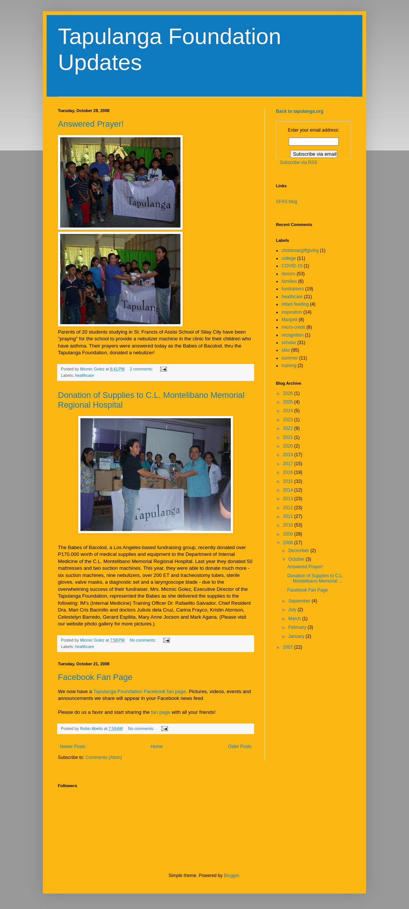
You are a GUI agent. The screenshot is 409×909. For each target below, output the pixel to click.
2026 (288, 393)
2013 (288, 498)
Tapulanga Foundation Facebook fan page (139, 691)
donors (288, 273)
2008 (288, 542)
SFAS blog (286, 201)
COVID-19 (292, 266)
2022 (288, 428)
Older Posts (239, 746)
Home (157, 746)
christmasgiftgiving (300, 250)
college (289, 258)
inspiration (292, 312)
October (297, 559)
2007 (288, 647)
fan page (160, 712)
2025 (288, 402)
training (289, 365)
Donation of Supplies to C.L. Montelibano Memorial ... (315, 578)
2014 (288, 490)
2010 (288, 525)
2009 (288, 534)
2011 (288, 516)
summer (290, 358)
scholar (289, 342)
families (289, 281)
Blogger (231, 875)
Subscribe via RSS (298, 162)
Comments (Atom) (103, 757)
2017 (288, 463)
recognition (293, 335)
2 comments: (142, 369)
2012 (288, 507)
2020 (288, 446)
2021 (288, 437)
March (295, 618)
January (297, 636)
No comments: (143, 640)
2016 (288, 472)
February (298, 627)
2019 (288, 454)
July (293, 609)
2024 (288, 410)
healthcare (84, 375)
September (300, 601)
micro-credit (293, 327)
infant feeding (295, 304)
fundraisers (293, 288)
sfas (286, 350)
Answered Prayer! (91, 124)
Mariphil (289, 319)
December (299, 550)
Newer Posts (72, 746)
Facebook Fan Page (95, 677)
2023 (288, 419)
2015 (288, 481)
